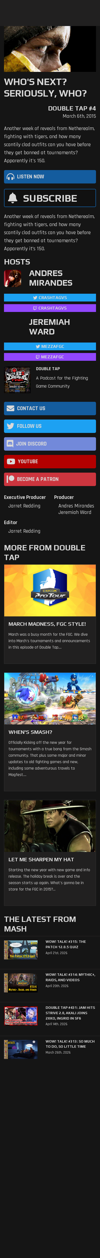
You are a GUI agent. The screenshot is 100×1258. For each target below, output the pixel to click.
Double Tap (48, 368)
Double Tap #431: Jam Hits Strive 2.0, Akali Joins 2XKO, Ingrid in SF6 (70, 1013)
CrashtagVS (53, 297)
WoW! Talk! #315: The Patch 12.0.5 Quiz (66, 944)
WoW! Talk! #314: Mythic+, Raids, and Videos (70, 977)
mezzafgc (52, 346)
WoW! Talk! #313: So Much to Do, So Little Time (70, 1044)
